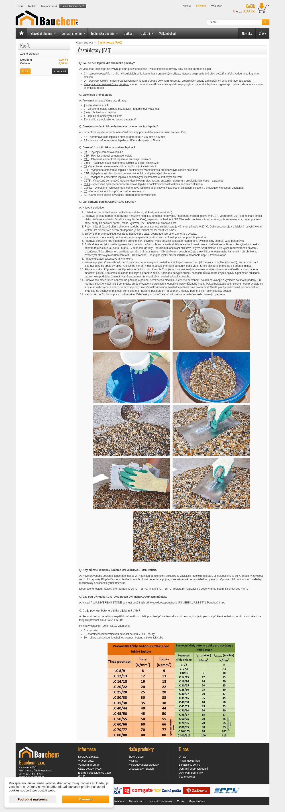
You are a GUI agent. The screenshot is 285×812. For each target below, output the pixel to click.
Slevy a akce (136, 756)
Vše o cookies (187, 776)
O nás (182, 756)
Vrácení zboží (86, 760)
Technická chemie (104, 33)
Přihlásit (201, 6)
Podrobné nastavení (32, 799)
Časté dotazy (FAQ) (90, 768)
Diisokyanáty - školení (141, 768)
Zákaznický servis (189, 764)
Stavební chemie (43, 33)
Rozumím (86, 799)
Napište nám (136, 801)
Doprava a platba (88, 756)
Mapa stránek (197, 801)
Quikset (129, 33)
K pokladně (60, 71)
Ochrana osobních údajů (193, 768)
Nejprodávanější (115, 801)
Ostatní (147, 33)
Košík (25, 45)
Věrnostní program (89, 764)
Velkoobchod (167, 33)
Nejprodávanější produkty (143, 764)
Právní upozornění (190, 760)
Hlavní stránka (84, 42)
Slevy (262, 33)
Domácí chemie (73, 33)
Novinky (247, 33)
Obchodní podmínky (191, 772)
